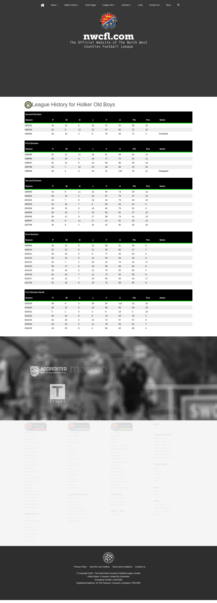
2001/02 (28, 200)
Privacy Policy (80, 567)
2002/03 (28, 204)
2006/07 (28, 220)
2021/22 (28, 316)
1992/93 (28, 129)
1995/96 (28, 158)
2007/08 (28, 225)
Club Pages (90, 5)
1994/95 (28, 154)
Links (140, 5)
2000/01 (28, 196)
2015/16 (28, 274)
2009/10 (28, 249)
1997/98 (28, 167)
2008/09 (28, 245)
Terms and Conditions (122, 567)
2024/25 (28, 328)
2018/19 (28, 303)
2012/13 (28, 262)
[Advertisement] (108, 74)
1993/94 (28, 134)
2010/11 (28, 254)
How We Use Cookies (100, 567)
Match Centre (71, 5)
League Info (108, 5)
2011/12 (28, 258)
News (54, 5)
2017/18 (28, 282)
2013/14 (28, 266)
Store (168, 5)
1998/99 (28, 171)
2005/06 (28, 216)
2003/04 (28, 208)
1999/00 (28, 192)
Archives (127, 5)
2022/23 (28, 320)
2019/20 (28, 307)
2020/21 (28, 311)
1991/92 (28, 125)
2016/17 (28, 278)
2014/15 (28, 270)
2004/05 (28, 212)
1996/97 (28, 163)
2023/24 (28, 324)
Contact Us (154, 5)
